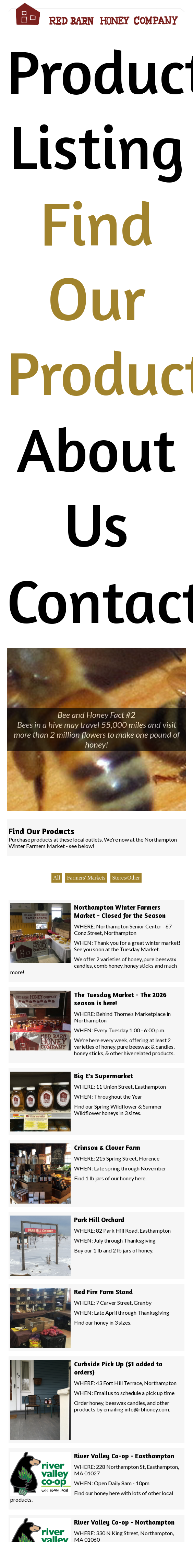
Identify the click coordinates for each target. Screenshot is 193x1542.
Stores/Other (126, 878)
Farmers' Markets (86, 878)
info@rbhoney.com (146, 1409)
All (56, 878)
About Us (96, 486)
